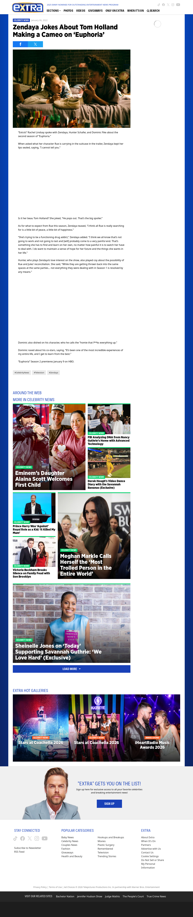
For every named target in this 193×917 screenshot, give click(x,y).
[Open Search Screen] (153, 11)
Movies (102, 841)
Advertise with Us (151, 848)
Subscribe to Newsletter (27, 848)
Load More (72, 669)
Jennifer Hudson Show (89, 896)
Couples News (69, 845)
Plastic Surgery (106, 845)
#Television (39, 372)
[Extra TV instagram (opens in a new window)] (172, 4)
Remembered (105, 848)
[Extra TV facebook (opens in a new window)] (163, 4)
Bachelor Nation (65, 896)
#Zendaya (53, 372)
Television (103, 852)
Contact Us (147, 852)
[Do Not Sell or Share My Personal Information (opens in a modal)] (154, 864)
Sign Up (109, 804)
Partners (146, 845)
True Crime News (156, 896)
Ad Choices (69, 887)
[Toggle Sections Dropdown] (53, 11)
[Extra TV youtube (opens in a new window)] (178, 4)
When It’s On (148, 841)
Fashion (65, 848)
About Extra (147, 837)
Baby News (67, 837)
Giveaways (67, 852)
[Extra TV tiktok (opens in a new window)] (159, 4)
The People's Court (133, 896)
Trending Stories (107, 856)
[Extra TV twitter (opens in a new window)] (168, 4)
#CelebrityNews (22, 372)
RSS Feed (19, 851)
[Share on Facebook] (20, 44)
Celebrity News (21, 20)
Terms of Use (55, 887)
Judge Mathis (112, 896)
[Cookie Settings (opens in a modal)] (150, 856)
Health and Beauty (71, 856)
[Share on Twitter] (35, 44)
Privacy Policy (40, 887)
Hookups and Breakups (111, 837)
